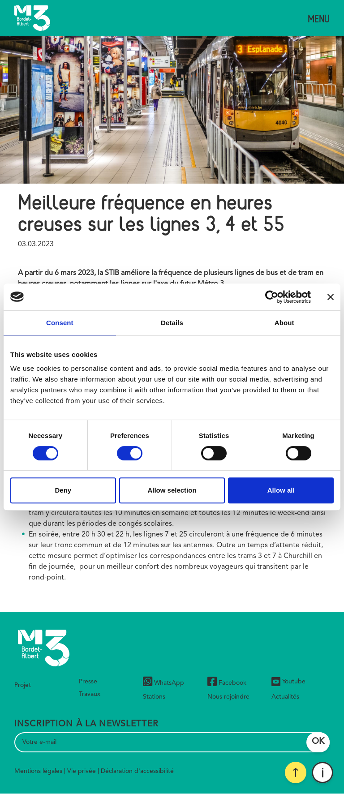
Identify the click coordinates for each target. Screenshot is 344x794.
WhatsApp (163, 682)
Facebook (226, 682)
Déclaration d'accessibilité (137, 771)
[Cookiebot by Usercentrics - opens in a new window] (271, 297)
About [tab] (284, 322)
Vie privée (81, 771)
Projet (22, 685)
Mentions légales (38, 771)
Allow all (281, 490)
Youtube (288, 681)
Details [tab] (172, 322)
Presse (88, 681)
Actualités (285, 697)
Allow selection (171, 490)
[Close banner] (330, 297)
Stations (154, 697)
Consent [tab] (59, 322)
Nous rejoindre (228, 697)
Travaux (89, 694)
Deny (63, 490)
